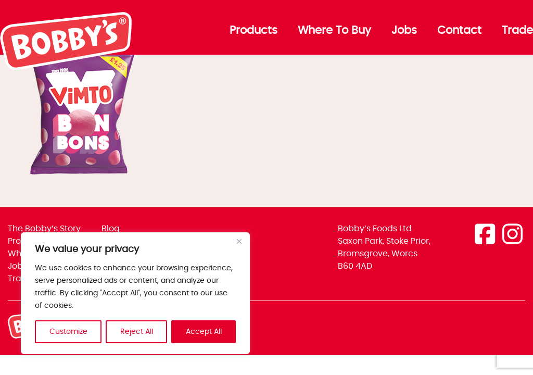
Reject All (136, 331)
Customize (68, 331)
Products (253, 31)
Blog (110, 228)
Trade (517, 31)
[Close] (239, 241)
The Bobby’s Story (44, 228)
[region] (135, 293)
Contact (459, 31)
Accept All (204, 331)
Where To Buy (334, 31)
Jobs (404, 31)
